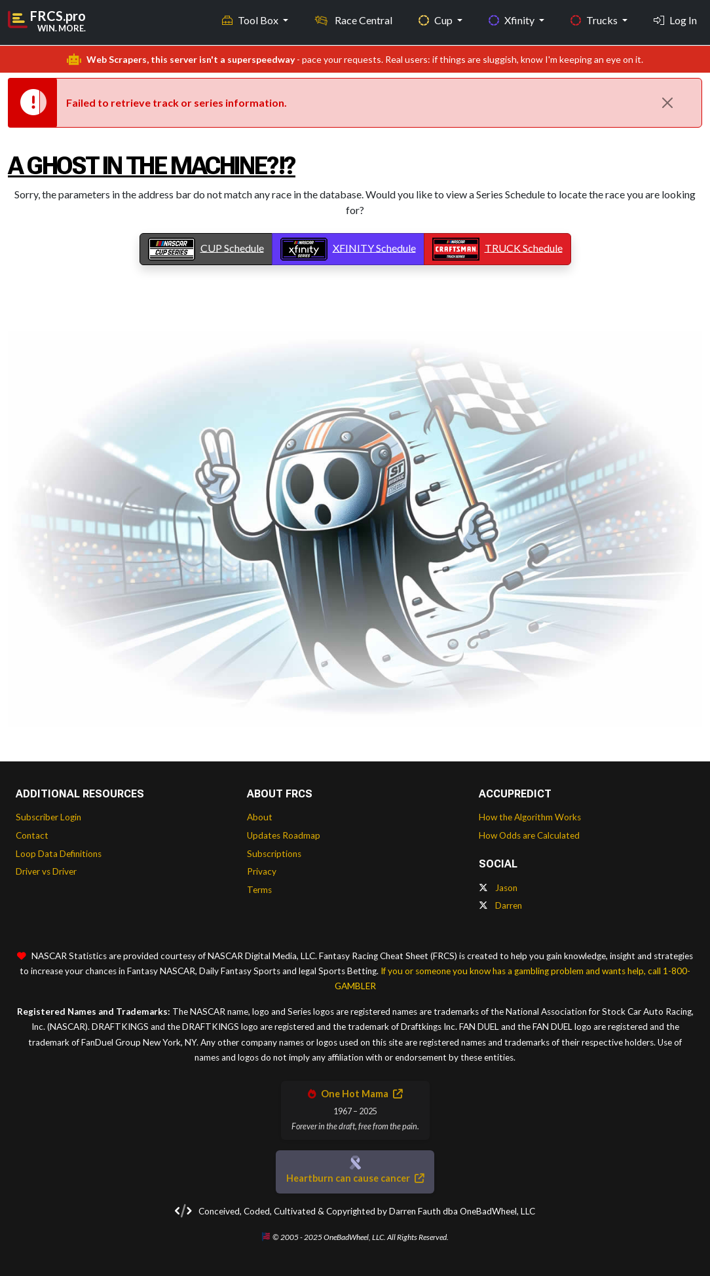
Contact (32, 835)
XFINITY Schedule (348, 249)
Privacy (261, 871)
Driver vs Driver (46, 871)
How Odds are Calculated (529, 835)
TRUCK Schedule (497, 249)
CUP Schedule (206, 249)
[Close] (667, 103)
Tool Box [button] (251, 20)
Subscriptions (274, 853)
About (259, 817)
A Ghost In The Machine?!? (151, 165)
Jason (498, 888)
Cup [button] (437, 20)
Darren (500, 905)
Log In (675, 20)
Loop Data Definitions (59, 853)
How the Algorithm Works (530, 817)
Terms (259, 889)
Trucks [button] (595, 20)
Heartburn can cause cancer (355, 1178)
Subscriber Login (48, 817)
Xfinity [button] (512, 20)
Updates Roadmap (283, 835)
